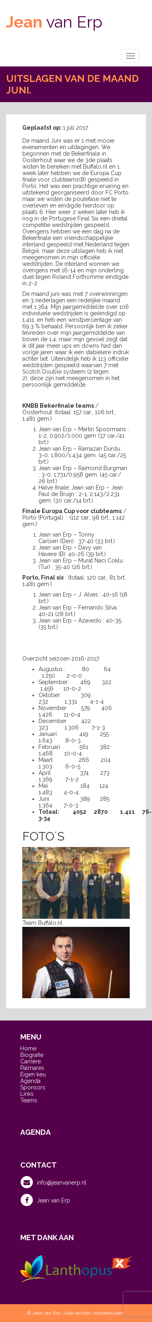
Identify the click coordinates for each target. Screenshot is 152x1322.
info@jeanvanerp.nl (53, 1182)
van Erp (54, 21)
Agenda (30, 1081)
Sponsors (32, 1087)
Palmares (32, 1068)
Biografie (31, 1055)
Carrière (30, 1061)
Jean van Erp (45, 1200)
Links (27, 1094)
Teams (28, 1100)
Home (28, 1048)
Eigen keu (33, 1074)
